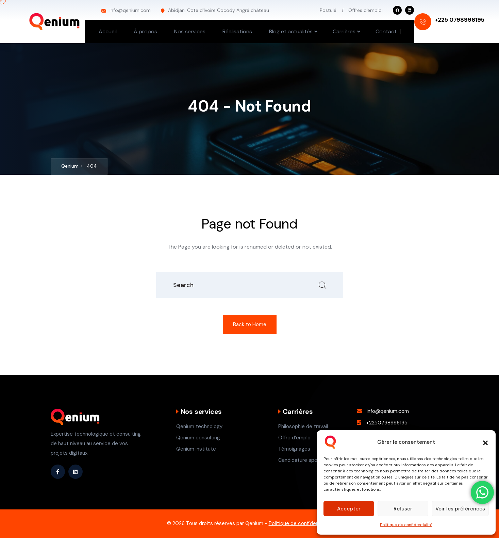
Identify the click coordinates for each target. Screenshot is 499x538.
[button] (485, 442)
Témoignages (294, 448)
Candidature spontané (304, 460)
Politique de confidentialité (406, 524)
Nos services (189, 31)
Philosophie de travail (303, 426)
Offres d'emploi (365, 10)
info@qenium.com (130, 10)
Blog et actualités (291, 31)
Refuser (403, 508)
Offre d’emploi (295, 437)
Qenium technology (199, 426)
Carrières (344, 31)
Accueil (108, 31)
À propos (145, 31)
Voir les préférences (460, 508)
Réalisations (237, 31)
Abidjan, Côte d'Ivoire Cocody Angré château (218, 10)
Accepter (349, 508)
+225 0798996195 (459, 19)
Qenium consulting (198, 437)
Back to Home (249, 324)
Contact (386, 31)
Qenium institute (196, 448)
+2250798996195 (387, 422)
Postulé (328, 10)
